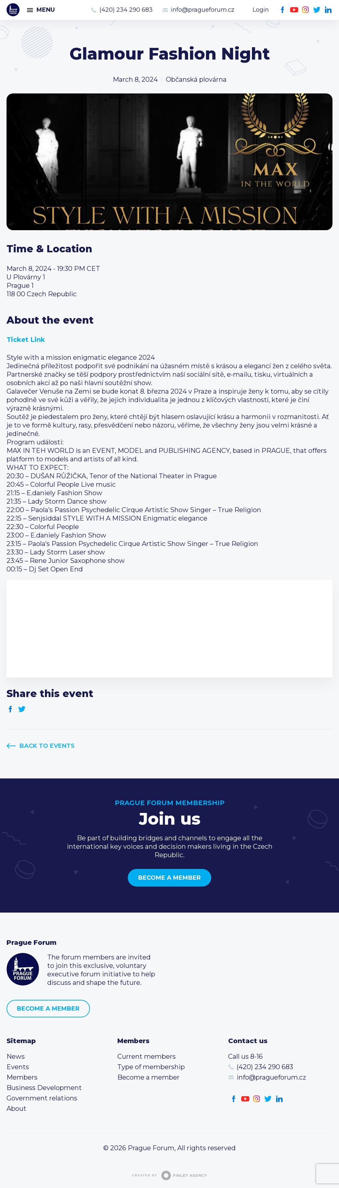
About (16, 1108)
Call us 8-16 (245, 1056)
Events (18, 1067)
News (16, 1056)
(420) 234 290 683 (126, 9)
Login (261, 9)
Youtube (294, 10)
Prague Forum (13, 9)
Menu (46, 9)
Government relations (42, 1098)
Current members (146, 1056)
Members (22, 1077)
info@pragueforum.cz (202, 9)
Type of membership (151, 1067)
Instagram (306, 10)
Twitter (317, 10)
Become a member (169, 877)
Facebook (283, 10)
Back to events (47, 745)
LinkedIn (328, 10)
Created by (169, 1175)
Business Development (44, 1088)
